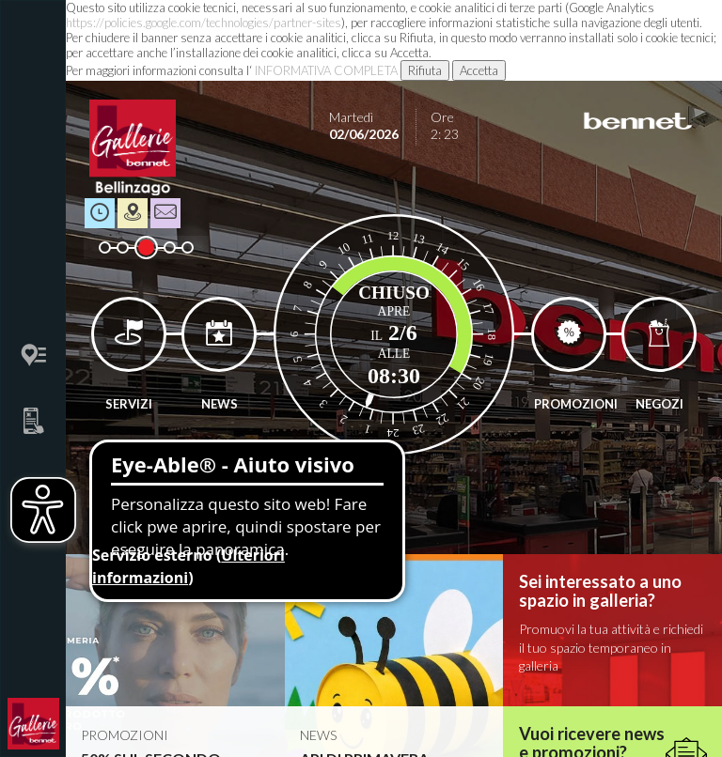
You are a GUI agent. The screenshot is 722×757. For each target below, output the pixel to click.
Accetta (479, 70)
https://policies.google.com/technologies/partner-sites (203, 22)
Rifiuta (425, 70)
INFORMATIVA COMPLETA (326, 70)
